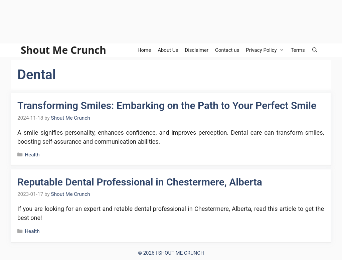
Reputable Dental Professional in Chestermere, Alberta (139, 182)
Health (32, 155)
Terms (298, 50)
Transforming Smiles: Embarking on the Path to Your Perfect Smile (166, 105)
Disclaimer (196, 50)
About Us (168, 50)
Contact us (227, 50)
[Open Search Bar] (314, 50)
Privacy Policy (266, 50)
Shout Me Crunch (63, 50)
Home (144, 50)
